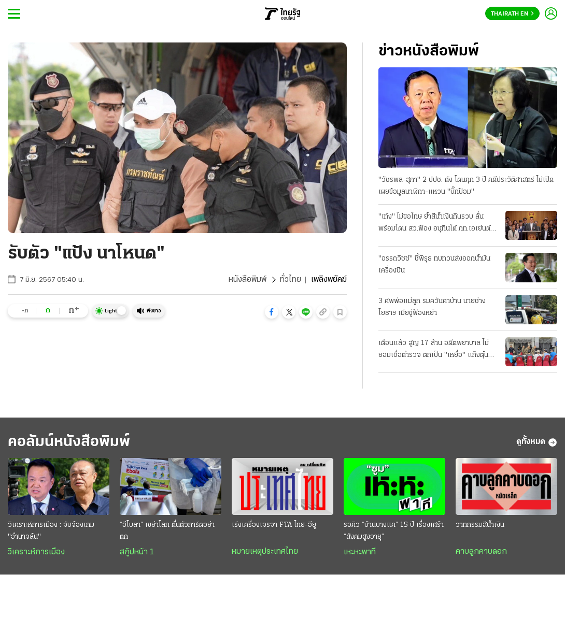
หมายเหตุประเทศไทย (265, 552)
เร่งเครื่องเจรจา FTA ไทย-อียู (274, 525)
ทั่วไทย (290, 280)
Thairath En (512, 14)
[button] (271, 312)
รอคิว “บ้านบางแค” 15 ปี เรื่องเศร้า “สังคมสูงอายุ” (394, 531)
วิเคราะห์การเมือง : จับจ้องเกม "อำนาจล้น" (51, 531)
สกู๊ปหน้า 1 (137, 552)
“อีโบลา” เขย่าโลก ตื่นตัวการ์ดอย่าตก (167, 531)
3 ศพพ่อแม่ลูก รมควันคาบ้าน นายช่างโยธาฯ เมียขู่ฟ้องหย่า (432, 307)
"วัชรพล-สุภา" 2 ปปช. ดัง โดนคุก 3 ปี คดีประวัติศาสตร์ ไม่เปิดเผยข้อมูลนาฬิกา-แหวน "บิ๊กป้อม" (466, 186)
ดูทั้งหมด (536, 442)
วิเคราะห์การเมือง (36, 552)
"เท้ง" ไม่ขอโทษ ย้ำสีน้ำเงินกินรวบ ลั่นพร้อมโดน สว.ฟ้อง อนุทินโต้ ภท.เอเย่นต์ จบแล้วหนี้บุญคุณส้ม (434, 224)
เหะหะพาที (360, 552)
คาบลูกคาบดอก (481, 552)
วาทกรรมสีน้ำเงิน (480, 525)
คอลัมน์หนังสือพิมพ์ (69, 442)
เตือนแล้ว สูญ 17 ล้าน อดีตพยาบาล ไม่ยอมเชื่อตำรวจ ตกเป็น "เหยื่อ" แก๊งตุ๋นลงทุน (433, 350)
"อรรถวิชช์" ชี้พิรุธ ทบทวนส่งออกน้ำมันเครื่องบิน (434, 265)
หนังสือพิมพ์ (247, 280)
